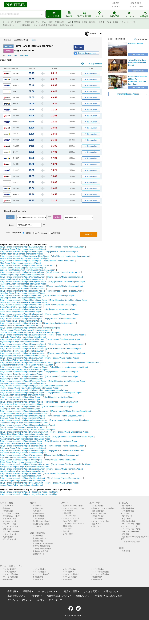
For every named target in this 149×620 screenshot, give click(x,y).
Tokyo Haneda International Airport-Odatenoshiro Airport (24, 420)
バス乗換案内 (29, 22)
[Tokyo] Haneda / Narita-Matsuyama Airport (66, 381)
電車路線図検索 (128, 508)
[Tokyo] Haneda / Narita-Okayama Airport (64, 416)
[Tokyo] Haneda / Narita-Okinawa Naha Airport (71, 411)
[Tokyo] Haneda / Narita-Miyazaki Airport (63, 339)
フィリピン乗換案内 (70, 577)
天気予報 (125, 513)
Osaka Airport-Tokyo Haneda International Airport (21, 307)
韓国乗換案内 (97, 577)
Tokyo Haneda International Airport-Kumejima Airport (22, 469)
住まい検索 (126, 519)
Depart (8, 46)
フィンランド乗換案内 (100, 572)
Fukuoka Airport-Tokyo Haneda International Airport (22, 275)
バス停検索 (67, 529)
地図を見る (126, 551)
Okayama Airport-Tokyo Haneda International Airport (22, 418)
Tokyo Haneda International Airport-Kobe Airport (20, 473)
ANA (9, 55)
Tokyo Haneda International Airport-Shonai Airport (21, 441)
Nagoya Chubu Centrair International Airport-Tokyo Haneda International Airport (34, 390)
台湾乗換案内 (38, 579)
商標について (82, 596)
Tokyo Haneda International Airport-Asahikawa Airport (23, 247)
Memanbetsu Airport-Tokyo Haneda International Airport (24, 369)
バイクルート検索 (111, 22)
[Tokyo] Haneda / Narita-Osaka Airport (60, 305)
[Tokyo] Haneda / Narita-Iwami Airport (60, 309)
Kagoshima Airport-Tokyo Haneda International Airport (23, 355)
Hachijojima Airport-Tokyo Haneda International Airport (23, 284)
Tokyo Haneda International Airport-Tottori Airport (21, 460)
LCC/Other (24, 55)
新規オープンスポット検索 (73, 506)
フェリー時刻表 (38, 519)
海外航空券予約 (98, 511)
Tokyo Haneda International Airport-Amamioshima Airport (24, 256)
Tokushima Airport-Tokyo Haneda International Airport (23, 453)
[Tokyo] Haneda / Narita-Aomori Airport (61, 251)
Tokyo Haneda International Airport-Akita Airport (20, 261)
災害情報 (125, 534)
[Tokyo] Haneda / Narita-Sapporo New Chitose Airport (23, 268)
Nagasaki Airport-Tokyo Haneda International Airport (22, 395)
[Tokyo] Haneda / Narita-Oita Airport (57, 406)
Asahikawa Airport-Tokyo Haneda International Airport (23, 249)
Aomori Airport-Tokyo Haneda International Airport (21, 254)
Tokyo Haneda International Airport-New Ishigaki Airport (23, 300)
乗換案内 (18, 22)
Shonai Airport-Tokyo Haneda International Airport (21, 443)
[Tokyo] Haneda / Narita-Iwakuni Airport (62, 314)
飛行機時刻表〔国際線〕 (42, 524)
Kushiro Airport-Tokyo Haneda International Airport (21, 360)
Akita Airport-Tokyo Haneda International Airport (20, 263)
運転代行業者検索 (128, 521)
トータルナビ (8, 22)
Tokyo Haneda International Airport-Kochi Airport (20, 323)
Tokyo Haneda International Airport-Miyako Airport (21, 372)
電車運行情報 (38, 536)
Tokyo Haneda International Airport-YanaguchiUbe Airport (24, 464)
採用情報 (27, 591)
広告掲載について (16, 596)
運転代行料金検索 (66, 25)
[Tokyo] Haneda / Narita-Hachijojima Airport (66, 281)
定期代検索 (7, 25)
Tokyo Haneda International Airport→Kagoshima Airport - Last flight (28, 494)
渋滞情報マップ (38, 554)
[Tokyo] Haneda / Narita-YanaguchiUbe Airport (71, 464)
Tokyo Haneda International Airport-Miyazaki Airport (22, 339)
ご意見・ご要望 (137, 7)
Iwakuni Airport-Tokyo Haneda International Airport (21, 316)
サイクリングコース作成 (131, 529)
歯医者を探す (68, 526)
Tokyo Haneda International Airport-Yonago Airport (21, 483)
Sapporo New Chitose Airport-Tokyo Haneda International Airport (27, 270)
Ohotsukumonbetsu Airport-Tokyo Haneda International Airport (26, 365)
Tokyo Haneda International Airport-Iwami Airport (20, 309)
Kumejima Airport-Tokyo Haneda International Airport (22, 471)
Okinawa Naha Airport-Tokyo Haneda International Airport (24, 413)
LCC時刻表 (37, 526)
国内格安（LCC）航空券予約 (103, 508)
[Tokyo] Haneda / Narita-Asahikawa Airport (66, 247)
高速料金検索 (53, 25)
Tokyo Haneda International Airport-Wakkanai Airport (22, 478)
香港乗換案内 (8, 579)
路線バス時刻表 (38, 513)
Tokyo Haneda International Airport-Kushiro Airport (21, 358)
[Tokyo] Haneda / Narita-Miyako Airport (61, 372)
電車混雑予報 (38, 541)
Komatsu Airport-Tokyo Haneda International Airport (22, 351)
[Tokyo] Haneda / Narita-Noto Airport (58, 397)
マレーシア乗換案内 (10, 577)
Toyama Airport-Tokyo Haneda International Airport (21, 457)
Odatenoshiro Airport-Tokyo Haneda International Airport (24, 423)
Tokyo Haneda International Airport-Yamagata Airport (22, 277)
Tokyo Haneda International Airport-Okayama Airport (22, 416)
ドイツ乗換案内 (98, 569)
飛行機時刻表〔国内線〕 (42, 521)
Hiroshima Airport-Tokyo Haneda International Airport (22, 288)
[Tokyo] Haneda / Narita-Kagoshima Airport (66, 353)
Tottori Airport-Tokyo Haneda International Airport (21, 462)
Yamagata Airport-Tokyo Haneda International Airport (22, 279)
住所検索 (66, 531)
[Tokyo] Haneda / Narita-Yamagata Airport (65, 277)
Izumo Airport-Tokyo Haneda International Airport (21, 321)
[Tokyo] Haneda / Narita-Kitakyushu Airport (66, 335)
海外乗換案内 (127, 506)
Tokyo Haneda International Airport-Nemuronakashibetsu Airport (27, 425)
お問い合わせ (110, 591)
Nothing (28, 233)
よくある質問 (90, 591)
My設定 (116, 3)
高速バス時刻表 (38, 516)
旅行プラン (96, 526)
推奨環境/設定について (58, 596)
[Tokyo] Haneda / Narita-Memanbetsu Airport (69, 367)
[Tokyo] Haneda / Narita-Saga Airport (58, 295)
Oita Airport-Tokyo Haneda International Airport (20, 409)
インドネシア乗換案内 (100, 574)
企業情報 (11, 591)
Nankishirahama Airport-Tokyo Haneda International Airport (25, 439)
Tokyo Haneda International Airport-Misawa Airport (21, 376)
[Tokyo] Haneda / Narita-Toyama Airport (62, 455)
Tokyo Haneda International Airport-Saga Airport (20, 295)
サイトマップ (55, 600)
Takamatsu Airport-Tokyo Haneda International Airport (23, 448)
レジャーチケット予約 (100, 521)
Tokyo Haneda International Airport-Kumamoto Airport (23, 344)
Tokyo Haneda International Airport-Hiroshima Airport (22, 286)
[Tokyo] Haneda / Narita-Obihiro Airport (61, 402)
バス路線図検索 (128, 511)
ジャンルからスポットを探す (73, 524)
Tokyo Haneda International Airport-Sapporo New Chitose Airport (27, 265)
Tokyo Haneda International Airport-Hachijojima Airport (23, 281)
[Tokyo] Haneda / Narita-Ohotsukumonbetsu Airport (77, 362)
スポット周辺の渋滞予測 (42, 549)
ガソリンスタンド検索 (71, 518)
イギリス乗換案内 (39, 569)
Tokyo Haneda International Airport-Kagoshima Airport (23, 353)
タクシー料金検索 (38, 25)
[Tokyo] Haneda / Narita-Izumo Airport (60, 318)
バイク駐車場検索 (69, 516)
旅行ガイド (96, 524)
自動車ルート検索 (80, 22)
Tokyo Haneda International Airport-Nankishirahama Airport (25, 436)
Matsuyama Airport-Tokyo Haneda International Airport (23, 383)
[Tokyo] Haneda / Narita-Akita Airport (58, 261)
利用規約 (35, 596)
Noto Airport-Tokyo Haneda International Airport (20, 399)
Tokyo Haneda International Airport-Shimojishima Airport (24, 432)
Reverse (78, 47)
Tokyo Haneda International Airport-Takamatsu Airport (23, 446)
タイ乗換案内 (38, 577)
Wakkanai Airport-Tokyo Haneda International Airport (22, 480)
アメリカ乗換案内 (9, 569)
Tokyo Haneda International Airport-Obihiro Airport (21, 402)
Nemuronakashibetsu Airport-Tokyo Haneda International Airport (27, 429)
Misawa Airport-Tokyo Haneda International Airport (21, 379)
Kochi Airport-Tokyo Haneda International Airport (20, 325)
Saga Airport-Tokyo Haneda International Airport (20, 298)
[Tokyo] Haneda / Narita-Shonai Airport (61, 441)
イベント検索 (68, 534)
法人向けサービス (46, 591)
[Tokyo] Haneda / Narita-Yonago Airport (61, 483)
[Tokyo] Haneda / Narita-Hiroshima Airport (65, 286)
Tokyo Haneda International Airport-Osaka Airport (21, 305)
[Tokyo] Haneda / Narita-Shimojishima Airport (69, 432)
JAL (15, 55)
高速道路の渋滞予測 (40, 551)
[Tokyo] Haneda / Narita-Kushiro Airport (62, 358)
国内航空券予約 (98, 506)
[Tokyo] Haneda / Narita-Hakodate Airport (64, 291)
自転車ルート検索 (95, 22)
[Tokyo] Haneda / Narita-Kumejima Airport (65, 469)
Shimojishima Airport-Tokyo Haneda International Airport (24, 434)
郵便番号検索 (127, 516)
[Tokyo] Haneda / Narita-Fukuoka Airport (63, 272)
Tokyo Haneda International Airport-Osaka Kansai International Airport (30, 328)
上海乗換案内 (68, 579)
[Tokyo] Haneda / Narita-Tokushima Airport (66, 450)
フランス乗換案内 (69, 569)
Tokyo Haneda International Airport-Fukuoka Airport (22, 272)
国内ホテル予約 (98, 516)
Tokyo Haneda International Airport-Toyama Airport (21, 455)
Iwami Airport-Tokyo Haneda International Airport (20, 312)
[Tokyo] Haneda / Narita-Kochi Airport (59, 323)
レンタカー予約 (98, 519)
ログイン (116, 7)
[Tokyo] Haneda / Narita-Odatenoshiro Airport (69, 420)
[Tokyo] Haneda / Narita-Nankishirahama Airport (72, 436)
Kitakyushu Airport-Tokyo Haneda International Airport (23, 337)
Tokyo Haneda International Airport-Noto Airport (20, 397)
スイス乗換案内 (68, 572)
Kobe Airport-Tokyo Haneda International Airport (20, 476)
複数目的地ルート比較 (63, 22)
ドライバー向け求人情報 (131, 542)
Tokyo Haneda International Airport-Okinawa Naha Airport (24, 411)
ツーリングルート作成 (130, 532)
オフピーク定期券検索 (21, 25)
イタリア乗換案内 (9, 572)
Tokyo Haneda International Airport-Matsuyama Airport (23, 381)
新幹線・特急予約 (99, 513)
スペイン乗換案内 (39, 572)
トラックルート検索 (127, 22)
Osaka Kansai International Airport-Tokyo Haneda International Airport (30, 332)
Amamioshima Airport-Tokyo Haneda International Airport (24, 258)
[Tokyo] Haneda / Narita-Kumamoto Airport (66, 344)
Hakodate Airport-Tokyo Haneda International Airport (22, 293)
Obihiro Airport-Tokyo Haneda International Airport (21, 404)
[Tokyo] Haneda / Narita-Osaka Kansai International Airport (25, 330)
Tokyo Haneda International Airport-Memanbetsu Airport (24, 367)
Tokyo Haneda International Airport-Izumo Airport (21, 318)
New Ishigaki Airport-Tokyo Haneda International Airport (23, 302)
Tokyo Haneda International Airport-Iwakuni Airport (21, 314)
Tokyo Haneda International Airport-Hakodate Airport (22, 291)
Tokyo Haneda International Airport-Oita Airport (20, 406)
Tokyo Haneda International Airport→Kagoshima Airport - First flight (28, 492)
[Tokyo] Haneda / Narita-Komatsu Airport (63, 348)
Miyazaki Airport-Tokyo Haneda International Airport (22, 342)
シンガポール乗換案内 (71, 574)
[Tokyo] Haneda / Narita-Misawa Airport (62, 376)
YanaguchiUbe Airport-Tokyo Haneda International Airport (24, 466)
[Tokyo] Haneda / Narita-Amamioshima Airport (70, 256)
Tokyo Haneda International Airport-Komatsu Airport (22, 348)
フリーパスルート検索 (44, 22)
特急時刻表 (37, 511)
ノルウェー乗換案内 (10, 574)
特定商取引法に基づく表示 (108, 596)
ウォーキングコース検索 (131, 524)
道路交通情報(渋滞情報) (41, 546)
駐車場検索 (67, 513)
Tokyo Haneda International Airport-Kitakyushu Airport (23, 335)
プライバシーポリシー (18, 600)
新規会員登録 (136, 3)
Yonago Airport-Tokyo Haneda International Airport (21, 485)
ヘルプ (39, 600)
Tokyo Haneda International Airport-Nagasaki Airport (22, 393)
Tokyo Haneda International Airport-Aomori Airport (21, 251)
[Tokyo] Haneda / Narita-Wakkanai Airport (64, 478)
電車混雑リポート (39, 538)
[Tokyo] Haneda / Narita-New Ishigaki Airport (68, 300)
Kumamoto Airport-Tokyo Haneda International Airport (23, 346)
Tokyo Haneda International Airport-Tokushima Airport (23, 450)
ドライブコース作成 (129, 526)
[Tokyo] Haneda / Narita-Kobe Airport (58, 473)
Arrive (8, 51)
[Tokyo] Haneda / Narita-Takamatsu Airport (66, 446)
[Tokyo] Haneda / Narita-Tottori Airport (60, 460)
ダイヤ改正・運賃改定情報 (43, 544)
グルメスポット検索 (70, 521)
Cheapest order (95, 64)
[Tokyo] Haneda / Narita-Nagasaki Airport (64, 393)
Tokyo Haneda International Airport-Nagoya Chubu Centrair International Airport (34, 386)
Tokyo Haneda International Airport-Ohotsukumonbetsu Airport (26, 362)
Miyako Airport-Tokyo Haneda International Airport (21, 374)
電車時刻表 (37, 506)
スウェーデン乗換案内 (41, 574)
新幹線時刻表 (38, 508)
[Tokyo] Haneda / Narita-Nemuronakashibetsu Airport (22, 427)
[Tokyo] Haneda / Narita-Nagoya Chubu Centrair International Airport (29, 388)
